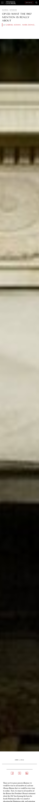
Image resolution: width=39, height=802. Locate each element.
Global (5, 10)
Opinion (13, 10)
